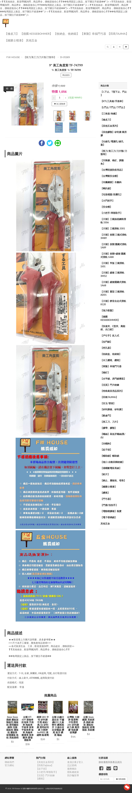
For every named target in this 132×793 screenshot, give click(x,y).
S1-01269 (65, 57)
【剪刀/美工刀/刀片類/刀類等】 (40, 57)
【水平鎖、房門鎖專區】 (113, 378)
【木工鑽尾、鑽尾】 (111, 360)
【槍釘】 (105, 372)
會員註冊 (72, 762)
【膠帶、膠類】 (109, 427)
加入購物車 (59, 104)
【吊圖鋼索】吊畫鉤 (111, 182)
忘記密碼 (72, 765)
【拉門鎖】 (106, 341)
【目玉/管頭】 (108, 403)
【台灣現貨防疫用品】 (112, 169)
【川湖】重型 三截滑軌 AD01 (112, 293)
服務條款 (72, 768)
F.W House (13, 57)
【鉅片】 (105, 474)
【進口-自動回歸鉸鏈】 (113, 462)
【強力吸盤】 (107, 310)
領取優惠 (121, 779)
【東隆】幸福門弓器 (93, 33)
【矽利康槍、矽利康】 (112, 409)
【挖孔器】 (106, 347)
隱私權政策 (73, 772)
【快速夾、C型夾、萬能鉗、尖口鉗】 (113, 328)
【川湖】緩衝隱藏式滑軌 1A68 (113, 284)
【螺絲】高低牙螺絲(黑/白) (113, 436)
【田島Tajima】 (118, 33)
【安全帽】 (106, 206)
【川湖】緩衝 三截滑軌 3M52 (112, 274)
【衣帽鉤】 (106, 443)
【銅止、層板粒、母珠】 (113, 480)
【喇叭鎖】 (106, 188)
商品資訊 (66, 75)
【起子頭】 (106, 449)
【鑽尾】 (105, 492)
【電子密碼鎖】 (109, 517)
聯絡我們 (9, 762)
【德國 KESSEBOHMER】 (36, 33)
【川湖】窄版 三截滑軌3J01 (112, 265)
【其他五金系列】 (110, 125)
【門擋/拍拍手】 (109, 505)
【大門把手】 (107, 200)
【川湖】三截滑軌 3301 (113, 228)
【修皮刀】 (12, 33)
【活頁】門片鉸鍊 (110, 384)
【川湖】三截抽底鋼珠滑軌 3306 (113, 221)
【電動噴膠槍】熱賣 (111, 511)
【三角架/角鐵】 (109, 113)
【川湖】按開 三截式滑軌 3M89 (114, 236)
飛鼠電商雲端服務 (53, 789)
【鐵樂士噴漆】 (15, 40)
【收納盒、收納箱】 (66, 33)
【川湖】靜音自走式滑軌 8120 (113, 303)
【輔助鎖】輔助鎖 (110, 455)
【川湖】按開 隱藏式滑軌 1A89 (114, 246)
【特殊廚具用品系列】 (112, 390)
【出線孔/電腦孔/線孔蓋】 (112, 143)
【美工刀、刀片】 (110, 421)
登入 (81, 762)
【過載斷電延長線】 (111, 468)
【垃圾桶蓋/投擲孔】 (111, 194)
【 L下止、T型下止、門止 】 (114, 93)
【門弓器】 (106, 498)
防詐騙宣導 (73, 775)
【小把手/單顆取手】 (111, 212)
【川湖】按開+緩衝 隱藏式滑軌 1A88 (113, 255)
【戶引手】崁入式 (110, 335)
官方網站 (9, 765)
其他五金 (31, 40)
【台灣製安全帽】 (110, 176)
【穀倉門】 (106, 415)
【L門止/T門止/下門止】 (113, 107)
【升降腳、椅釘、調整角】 (112, 162)
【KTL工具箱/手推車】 (112, 101)
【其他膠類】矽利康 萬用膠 (114, 134)
